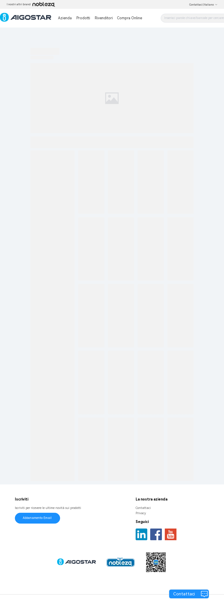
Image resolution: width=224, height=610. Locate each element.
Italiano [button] (211, 4)
